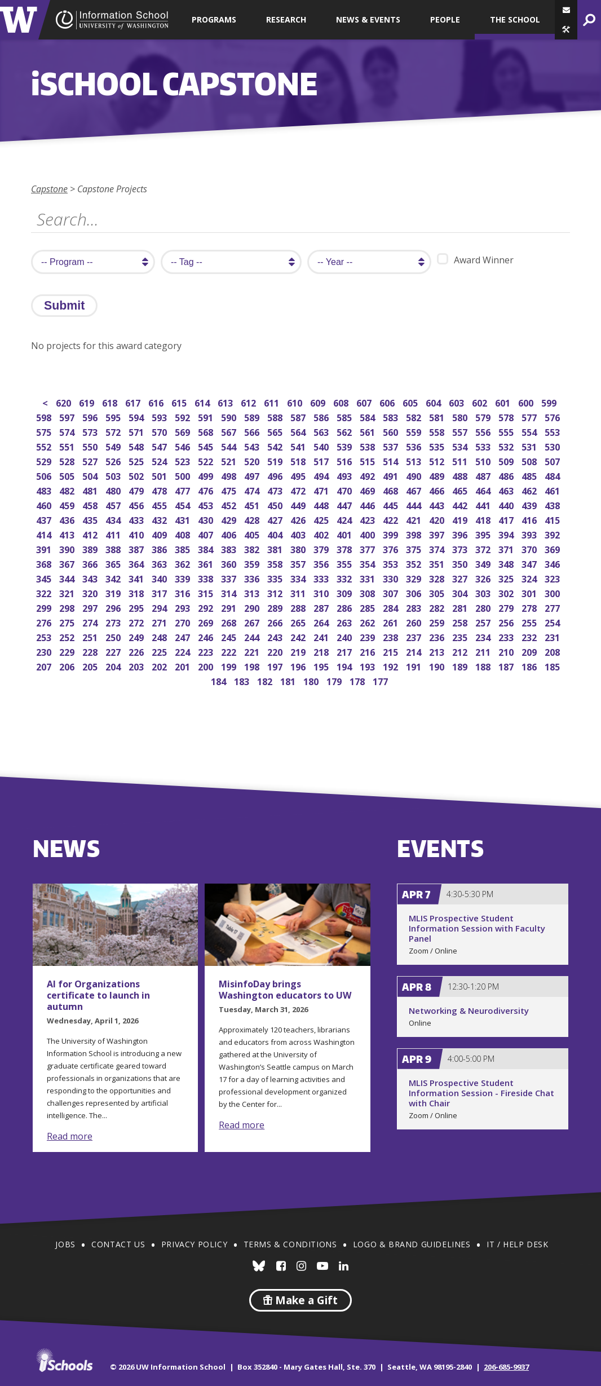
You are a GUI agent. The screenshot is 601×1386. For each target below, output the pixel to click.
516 (345, 460)
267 (253, 621)
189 (461, 665)
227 (114, 651)
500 (183, 475)
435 (91, 519)
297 (91, 607)
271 (160, 621)
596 (91, 416)
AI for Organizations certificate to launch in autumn (98, 995)
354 (368, 563)
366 (91, 563)
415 (553, 519)
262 (368, 621)
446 (368, 504)
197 (276, 665)
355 (345, 563)
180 (312, 680)
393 (530, 533)
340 (160, 577)
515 (368, 460)
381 (276, 548)
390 (68, 548)
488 (461, 475)
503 (114, 475)
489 (437, 475)
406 (229, 533)
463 (507, 489)
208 (553, 651)
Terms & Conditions (290, 1244)
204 (114, 665)
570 (160, 431)
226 (137, 651)
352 (414, 563)
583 (391, 416)
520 (253, 460)
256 (507, 621)
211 (484, 651)
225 (160, 651)
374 (437, 548)
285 (368, 607)
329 (414, 577)
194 (345, 665)
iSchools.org (64, 1360)
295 (137, 607)
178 (358, 680)
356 (322, 563)
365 (114, 563)
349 (484, 563)
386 (160, 548)
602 (480, 401)
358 (276, 563)
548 (137, 445)
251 (91, 636)
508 (530, 460)
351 (437, 563)
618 (110, 401)
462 (530, 489)
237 (414, 636)
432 (160, 519)
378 (345, 548)
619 (87, 401)
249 (137, 636)
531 (530, 445)
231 (553, 636)
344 (68, 577)
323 (553, 577)
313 (253, 592)
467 (414, 489)
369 (553, 548)
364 (137, 563)
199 (229, 665)
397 (437, 533)
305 (437, 592)
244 (253, 636)
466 (437, 489)
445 (391, 504)
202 (160, 665)
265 (299, 621)
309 (345, 592)
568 (206, 431)
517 (322, 460)
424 (345, 519)
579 (484, 416)
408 (183, 533)
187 (507, 665)
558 (437, 431)
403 (299, 533)
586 (322, 416)
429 (229, 519)
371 (507, 548)
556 (484, 431)
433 (137, 519)
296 (114, 607)
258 (461, 621)
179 (335, 680)
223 (206, 651)
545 (206, 445)
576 (553, 416)
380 (299, 548)
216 (368, 651)
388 (114, 548)
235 (461, 636)
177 (381, 680)
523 (183, 460)
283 (414, 607)
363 (160, 563)
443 (437, 504)
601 (503, 401)
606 (388, 401)
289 (276, 607)
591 (206, 416)
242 (299, 636)
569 (183, 431)
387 (137, 548)
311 (299, 592)
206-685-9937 (506, 1367)
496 (276, 475)
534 (461, 445)
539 (345, 445)
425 (322, 519)
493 (345, 475)
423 (368, 519)
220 (276, 651)
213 (437, 651)
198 (253, 665)
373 (461, 548)
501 (160, 475)
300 (553, 592)
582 (414, 416)
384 (206, 548)
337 (229, 577)
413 (68, 533)
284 (391, 607)
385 (183, 548)
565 (276, 431)
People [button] (445, 19)
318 (137, 592)
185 (553, 665)
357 (299, 563)
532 (507, 445)
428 (253, 519)
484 (553, 475)
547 (160, 445)
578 (507, 416)
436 (68, 519)
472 (299, 489)
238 (391, 636)
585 (345, 416)
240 (345, 636)
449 (299, 504)
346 (553, 563)
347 (530, 563)
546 (183, 445)
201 (183, 665)
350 (461, 563)
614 (203, 401)
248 (160, 636)
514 (391, 460)
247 (183, 636)
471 (322, 489)
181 (289, 680)
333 (322, 577)
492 (368, 475)
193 (368, 665)
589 (253, 416)
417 (507, 519)
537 (391, 445)
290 (253, 607)
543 (253, 445)
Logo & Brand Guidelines (412, 1244)
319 (114, 592)
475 (229, 489)
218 (322, 651)
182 (266, 680)
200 (206, 665)
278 (530, 607)
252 (68, 636)
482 (68, 489)
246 (206, 636)
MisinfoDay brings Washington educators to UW (285, 989)
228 (91, 651)
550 (91, 445)
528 (68, 460)
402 (322, 533)
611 (272, 401)
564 (299, 431)
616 (157, 401)
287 (322, 607)
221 (253, 651)
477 (183, 489)
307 (391, 592)
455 (160, 504)
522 (206, 460)
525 (137, 460)
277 (553, 607)
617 (134, 401)
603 (457, 401)
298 (68, 607)
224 (183, 651)
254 (553, 621)
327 (461, 577)
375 (414, 548)
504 (91, 475)
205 (91, 665)
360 (229, 563)
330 (391, 577)
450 (276, 504)
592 (183, 416)
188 (484, 665)
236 (437, 636)
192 (391, 665)
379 (322, 548)
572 (114, 431)
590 (229, 416)
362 (183, 563)
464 (484, 489)
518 (299, 460)
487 (484, 475)
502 (137, 475)
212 (461, 651)
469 (368, 489)
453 (206, 504)
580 (461, 416)
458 (91, 504)
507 (553, 460)
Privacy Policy (194, 1244)
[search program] (93, 262)
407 (206, 533)
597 (68, 416)
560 (391, 431)
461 (553, 489)
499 (206, 475)
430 (206, 519)
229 (68, 651)
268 (229, 621)
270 (183, 621)
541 (299, 445)
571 (137, 431)
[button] (566, 29)
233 (507, 636)
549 (114, 445)
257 (484, 621)
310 (322, 592)
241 (322, 636)
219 (299, 651)
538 (368, 445)
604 (434, 401)
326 (484, 577)
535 (437, 445)
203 (137, 665)
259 (437, 621)
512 (437, 460)
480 (114, 489)
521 (229, 460)
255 (530, 621)
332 (345, 577)
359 (253, 563)
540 (322, 445)
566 (253, 431)
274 (91, 621)
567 (229, 431)
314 (229, 592)
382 (253, 548)
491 (391, 475)
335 (276, 577)
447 (345, 504)
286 (345, 607)
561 (368, 431)
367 (68, 563)
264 (322, 621)
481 (91, 489)
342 (114, 577)
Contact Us (118, 1244)
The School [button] (515, 19)
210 (507, 651)
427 (276, 519)
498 (229, 475)
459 (68, 504)
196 (299, 665)
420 (437, 519)
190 (437, 665)
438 (553, 504)
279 (507, 607)
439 (530, 504)
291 (229, 607)
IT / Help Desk (517, 1244)
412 (91, 533)
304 (461, 592)
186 (530, 665)
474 (253, 489)
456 (137, 504)
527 (91, 460)
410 (137, 533)
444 (414, 504)
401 (345, 533)
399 (391, 533)
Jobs (65, 1244)
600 (527, 401)
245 (229, 636)
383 (229, 548)
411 (114, 533)
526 (114, 460)
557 (461, 431)
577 (530, 416)
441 (484, 504)
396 (461, 533)
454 (183, 504)
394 (507, 533)
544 (229, 445)
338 (206, 577)
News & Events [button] (368, 19)
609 (319, 401)
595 (114, 416)
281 (461, 607)
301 (530, 592)
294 (160, 607)
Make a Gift (300, 1300)
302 (507, 592)
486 (507, 475)
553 (553, 431)
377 (368, 548)
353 (391, 563)
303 (484, 592)
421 (414, 519)
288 (299, 607)
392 (553, 533)
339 (183, 577)
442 (461, 504)
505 (68, 475)
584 (368, 416)
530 (553, 445)
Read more (69, 1136)
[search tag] (231, 262)
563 (322, 431)
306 (414, 592)
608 (342, 401)
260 (414, 621)
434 (114, 519)
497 (253, 475)
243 (276, 636)
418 (484, 519)
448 (322, 504)
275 (68, 621)
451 (253, 504)
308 (368, 592)
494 (322, 475)
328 (437, 577)
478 (160, 489)
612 (249, 401)
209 (530, 651)
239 (368, 636)
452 (229, 504)
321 (68, 592)
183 (242, 680)
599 (550, 401)
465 (461, 489)
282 (437, 607)
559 (414, 431)
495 (299, 475)
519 (276, 460)
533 (484, 445)
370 (530, 548)
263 (345, 621)
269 (206, 621)
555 (507, 431)
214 (414, 651)
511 (461, 460)
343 (91, 577)
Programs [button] (214, 19)
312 (276, 592)
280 (484, 607)
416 (530, 519)
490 (414, 475)
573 (91, 431)
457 (114, 504)
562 (345, 431)
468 (391, 489)
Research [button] (286, 19)
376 (391, 548)
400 (368, 533)
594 (137, 416)
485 (530, 475)
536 (414, 445)
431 (183, 519)
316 (183, 592)
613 (226, 401)
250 (114, 636)
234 (484, 636)
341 (137, 577)
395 (484, 533)
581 (437, 416)
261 (391, 621)
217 (345, 651)
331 (368, 577)
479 (137, 489)
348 (507, 563)
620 (64, 401)
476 (206, 489)
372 (484, 548)
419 (461, 519)
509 (507, 460)
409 (160, 533)
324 (530, 577)
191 (414, 665)
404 (276, 533)
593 (160, 416)
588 (276, 416)
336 (253, 577)
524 (160, 460)
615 (180, 401)
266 (276, 621)
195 (322, 665)
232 (530, 636)
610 (295, 401)
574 (68, 431)
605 (411, 401)
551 (68, 445)
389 (91, 548)
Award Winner (475, 259)
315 (206, 592)
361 (206, 563)
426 (299, 519)
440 (507, 504)
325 (507, 577)
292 (206, 607)
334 (299, 577)
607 (365, 401)
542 (276, 445)
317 (160, 592)
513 (414, 460)
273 (114, 621)
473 (276, 489)
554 (530, 431)
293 (183, 607)
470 (345, 489)
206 (68, 665)
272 (137, 621)
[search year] (369, 262)
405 (253, 533)
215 (391, 651)
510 (484, 460)
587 (299, 416)
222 (229, 651)
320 (91, 592)
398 (414, 533)
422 (391, 519)
